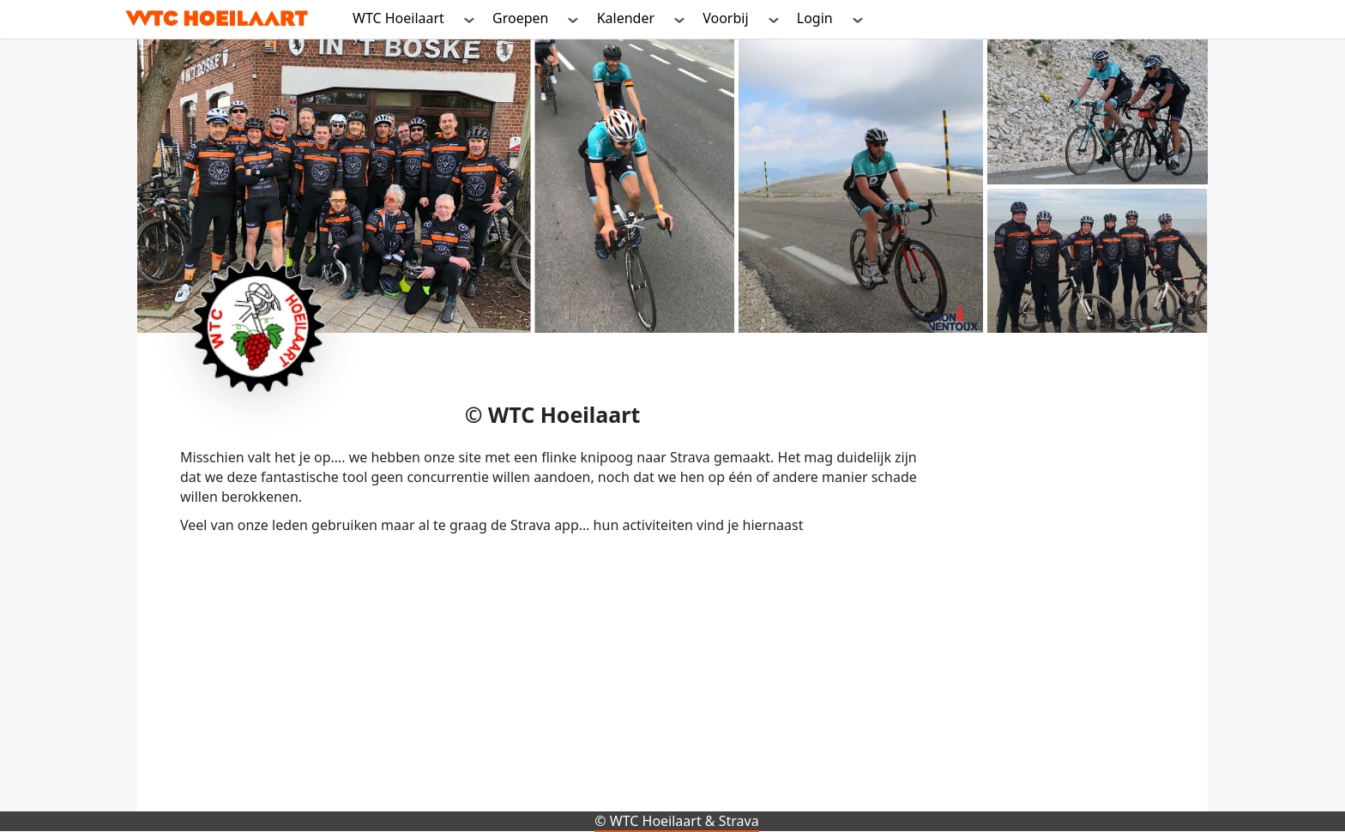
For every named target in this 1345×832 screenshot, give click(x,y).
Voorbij (725, 18)
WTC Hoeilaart (398, 18)
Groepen (520, 18)
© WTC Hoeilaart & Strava (676, 820)
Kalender (625, 18)
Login (815, 18)
